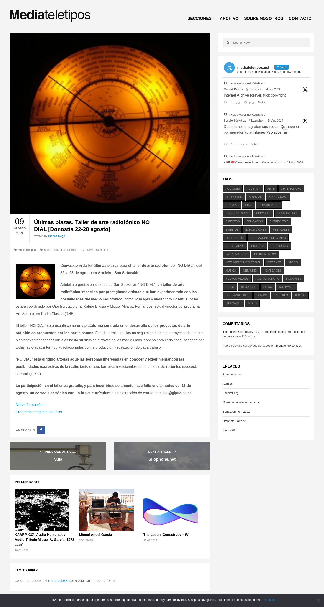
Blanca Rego (56, 236)
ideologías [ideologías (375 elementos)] (279, 246)
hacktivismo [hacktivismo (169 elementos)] (235, 246)
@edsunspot (253, 89)
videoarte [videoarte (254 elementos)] (233, 303)
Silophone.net (162, 459)
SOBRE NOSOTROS (263, 18)
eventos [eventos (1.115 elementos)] (232, 229)
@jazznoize (255, 120)
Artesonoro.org (232, 374)
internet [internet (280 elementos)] (274, 262)
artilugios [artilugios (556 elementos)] (234, 196)
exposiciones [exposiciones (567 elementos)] (255, 229)
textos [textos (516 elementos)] (300, 295)
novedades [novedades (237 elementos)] (272, 270)
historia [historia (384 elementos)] (257, 246)
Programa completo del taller (39, 412)
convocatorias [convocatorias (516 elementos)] (237, 213)
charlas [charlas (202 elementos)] (232, 205)
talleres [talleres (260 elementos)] (281, 295)
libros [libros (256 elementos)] (293, 262)
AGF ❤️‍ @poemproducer (241, 162)
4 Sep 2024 (273, 89)
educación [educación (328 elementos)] (254, 221)
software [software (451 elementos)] (286, 287)
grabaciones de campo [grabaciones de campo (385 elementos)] (268, 237)
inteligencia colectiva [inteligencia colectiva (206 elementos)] (243, 262)
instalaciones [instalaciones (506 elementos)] (236, 254)
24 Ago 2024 (275, 120)
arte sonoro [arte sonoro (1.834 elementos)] (291, 188)
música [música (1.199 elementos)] (231, 270)
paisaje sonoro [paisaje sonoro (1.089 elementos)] (267, 278)
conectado (60, 580)
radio (62, 249)
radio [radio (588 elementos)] (230, 287)
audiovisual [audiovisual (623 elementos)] (278, 196)
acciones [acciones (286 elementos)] (233, 188)
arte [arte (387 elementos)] (271, 188)
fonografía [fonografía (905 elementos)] (235, 237)
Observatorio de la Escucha (241, 402)
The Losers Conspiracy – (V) (166, 534)
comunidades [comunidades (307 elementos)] (269, 205)
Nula (57, 459)
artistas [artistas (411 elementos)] (255, 196)
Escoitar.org (230, 393)
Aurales (228, 383)
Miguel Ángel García (95, 534)
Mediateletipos (27, 249)
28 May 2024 (295, 162)
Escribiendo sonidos (288, 345)
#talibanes (257, 132)
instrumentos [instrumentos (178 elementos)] (265, 254)
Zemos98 (229, 430)
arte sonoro (51, 249)
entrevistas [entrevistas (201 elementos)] (279, 221)
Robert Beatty (233, 89)
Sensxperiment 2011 (236, 411)
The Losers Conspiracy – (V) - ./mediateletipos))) (255, 331)
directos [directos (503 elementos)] (233, 221)
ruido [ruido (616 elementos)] (267, 287)
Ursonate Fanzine (234, 421)
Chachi (270, 600)
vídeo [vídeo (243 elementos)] (252, 303)
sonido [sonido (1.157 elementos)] (261, 295)
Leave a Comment (97, 249)
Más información (29, 405)
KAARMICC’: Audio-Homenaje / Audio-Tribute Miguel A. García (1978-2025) (45, 539)
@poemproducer (272, 162)
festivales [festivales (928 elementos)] (281, 229)
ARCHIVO (229, 18)
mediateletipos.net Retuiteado (247, 83)
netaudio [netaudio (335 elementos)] (250, 270)
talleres (71, 249)
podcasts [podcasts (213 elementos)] (293, 278)
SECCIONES (199, 18)
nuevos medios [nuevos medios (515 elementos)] (237, 278)
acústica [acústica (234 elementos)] (253, 188)
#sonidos (274, 132)
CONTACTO (300, 18)
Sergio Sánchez (235, 120)
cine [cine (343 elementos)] (248, 205)
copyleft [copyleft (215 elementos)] (263, 213)
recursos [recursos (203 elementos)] (249, 287)
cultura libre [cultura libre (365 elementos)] (287, 213)
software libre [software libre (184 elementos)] (238, 295)
